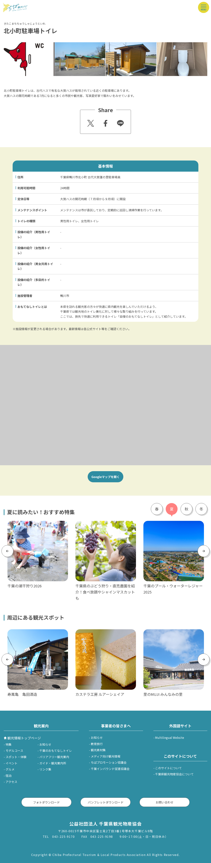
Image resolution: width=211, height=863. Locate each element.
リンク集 (45, 769)
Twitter (90, 122)
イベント (11, 763)
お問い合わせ (164, 802)
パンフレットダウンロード (106, 802)
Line (119, 121)
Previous (7, 551)
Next (204, 551)
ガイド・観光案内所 (52, 763)
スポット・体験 (16, 757)
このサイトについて (168, 768)
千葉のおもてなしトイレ (55, 750)
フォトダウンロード (46, 802)
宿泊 (9, 775)
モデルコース (14, 750)
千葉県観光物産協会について (174, 774)
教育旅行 (97, 744)
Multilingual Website (169, 737)
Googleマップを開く (105, 477)
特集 (9, 744)
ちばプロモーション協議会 (108, 762)
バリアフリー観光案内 (54, 757)
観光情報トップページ (24, 737)
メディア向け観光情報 (105, 756)
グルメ (10, 769)
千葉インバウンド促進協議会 (110, 768)
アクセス (11, 781)
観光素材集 (98, 750)
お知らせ (45, 744)
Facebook (105, 122)
